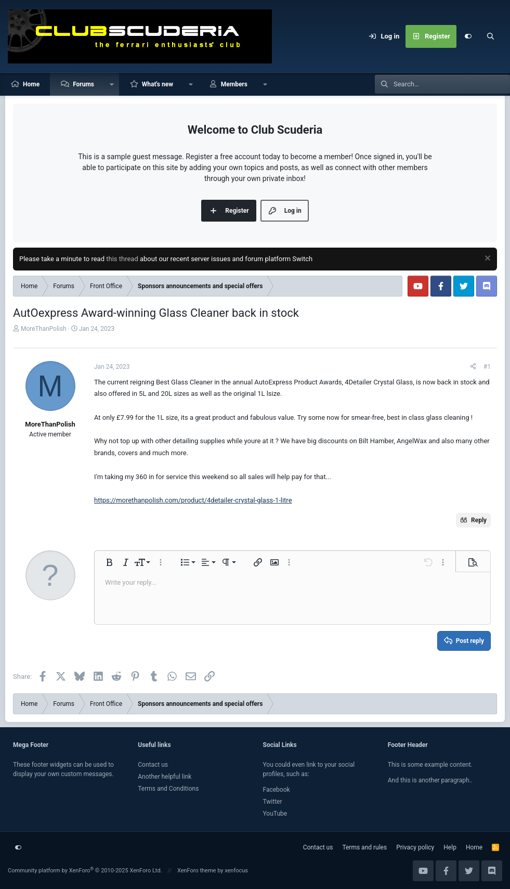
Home (31, 84)
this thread (122, 259)
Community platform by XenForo (85, 870)
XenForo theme (196, 870)
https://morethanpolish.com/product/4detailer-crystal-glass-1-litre (193, 500)
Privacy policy (415, 847)
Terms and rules (364, 847)
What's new (157, 84)
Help (449, 847)
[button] (111, 84)
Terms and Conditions (168, 788)
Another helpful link (164, 776)
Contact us (153, 764)
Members (234, 84)
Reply (479, 520)
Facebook (276, 789)
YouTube (275, 813)
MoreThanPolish (44, 328)
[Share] (473, 366)
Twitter (272, 801)
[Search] (490, 36)
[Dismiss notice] (486, 259)
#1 (487, 366)
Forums (83, 84)
